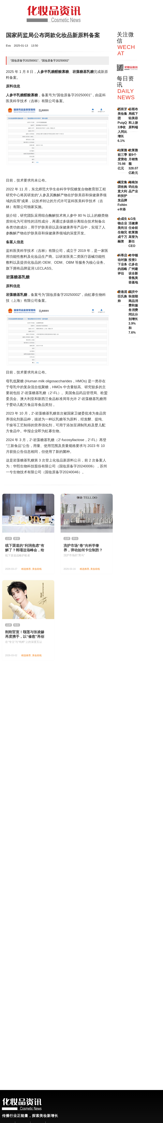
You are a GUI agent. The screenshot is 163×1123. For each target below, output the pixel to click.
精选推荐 (26, 569)
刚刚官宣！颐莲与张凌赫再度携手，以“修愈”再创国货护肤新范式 (24, 636)
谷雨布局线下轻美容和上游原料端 (133, 118)
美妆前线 (37, 569)
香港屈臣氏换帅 (122, 296)
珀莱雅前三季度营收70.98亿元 (122, 159)
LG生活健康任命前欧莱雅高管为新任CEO (133, 232)
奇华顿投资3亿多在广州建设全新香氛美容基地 (133, 269)
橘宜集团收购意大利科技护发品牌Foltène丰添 (122, 196)
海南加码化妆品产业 (133, 187)
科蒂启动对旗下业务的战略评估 (122, 264)
